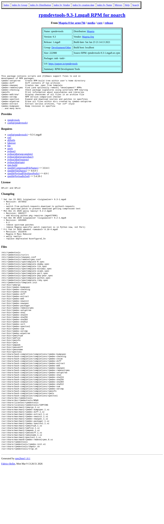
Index (6, 5)
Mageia (90, 31)
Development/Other (61, 47)
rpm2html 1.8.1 (22, 515)
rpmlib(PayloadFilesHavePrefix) (23, 180)
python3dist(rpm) (16, 169)
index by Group (19, 5)
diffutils (11, 147)
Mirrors (118, 5)
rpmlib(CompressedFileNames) (22, 175)
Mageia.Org (88, 36)
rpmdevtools (13, 127)
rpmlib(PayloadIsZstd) (18, 183)
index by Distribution (40, 5)
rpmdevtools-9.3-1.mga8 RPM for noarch (82, 15)
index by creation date (83, 5)
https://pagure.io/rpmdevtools (63, 63)
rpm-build (12, 172)
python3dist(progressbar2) (20, 163)
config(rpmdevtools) (17, 129)
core (99, 22)
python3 (11, 158)
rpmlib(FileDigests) (17, 177)
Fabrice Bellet (8, 520)
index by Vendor (62, 5)
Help (127, 5)
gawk (10, 155)
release (109, 22)
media (91, 22)
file (9, 152)
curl (9, 144)
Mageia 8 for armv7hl (72, 22)
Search (135, 5)
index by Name (104, 5)
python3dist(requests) (18, 166)
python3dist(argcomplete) (20, 161)
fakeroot (11, 150)
